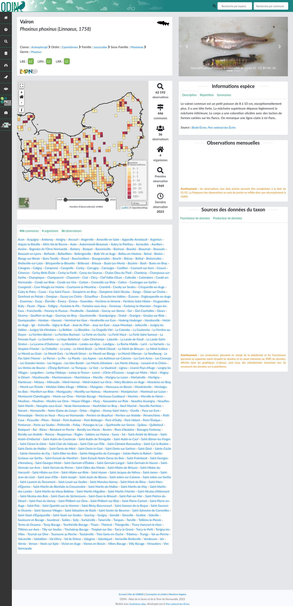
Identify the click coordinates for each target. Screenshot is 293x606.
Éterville (130, 306)
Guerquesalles (28, 330)
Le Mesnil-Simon (48, 368)
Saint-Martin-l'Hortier (91, 520)
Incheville (74, 335)
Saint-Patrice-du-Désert (153, 525)
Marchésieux (152, 392)
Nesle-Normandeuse (97, 425)
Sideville (66, 549)
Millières (36, 406)
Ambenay (49, 240)
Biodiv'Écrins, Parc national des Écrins (216, 128)
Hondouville (26, 335)
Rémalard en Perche (143, 449)
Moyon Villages (87, 420)
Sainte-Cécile (161, 473)
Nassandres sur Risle (125, 420)
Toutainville (42, 568)
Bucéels (78, 268)
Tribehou (92, 568)
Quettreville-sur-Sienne (45, 449)
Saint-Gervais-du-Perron (99, 492)
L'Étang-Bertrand (93, 382)
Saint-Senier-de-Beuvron (145, 539)
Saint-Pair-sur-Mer (121, 525)
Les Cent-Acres (141, 373)
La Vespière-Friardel (127, 358)
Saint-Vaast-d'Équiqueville (80, 544)
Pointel (119, 439)
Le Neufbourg (133, 368)
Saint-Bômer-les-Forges (121, 463)
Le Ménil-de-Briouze (92, 363)
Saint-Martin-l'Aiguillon (57, 520)
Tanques (40, 553)
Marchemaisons (129, 392)
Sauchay (140, 544)
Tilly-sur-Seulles (136, 558)
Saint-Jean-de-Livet (87, 501)
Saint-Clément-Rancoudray (100, 468)
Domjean (107, 301)
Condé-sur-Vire (76, 287)
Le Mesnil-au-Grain (148, 363)
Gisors (146, 320)
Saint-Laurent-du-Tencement (121, 506)
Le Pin (52, 373)
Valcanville (142, 568)
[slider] (65, 200)
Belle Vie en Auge (158, 254)
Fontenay (78, 316)
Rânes (122, 449)
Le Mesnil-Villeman (108, 368)
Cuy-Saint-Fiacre (95, 297)
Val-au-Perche (122, 568)
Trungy (105, 568)
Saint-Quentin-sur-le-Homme (69, 534)
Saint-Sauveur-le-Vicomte (35, 539)
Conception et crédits (157, 594)
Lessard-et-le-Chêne (32, 382)
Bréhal (69, 263)
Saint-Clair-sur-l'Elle (65, 468)
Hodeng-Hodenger (141, 330)
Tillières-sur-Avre (110, 558)
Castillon (85, 273)
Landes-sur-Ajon (29, 358)
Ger (111, 320)
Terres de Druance (102, 553)
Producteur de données (232, 219)
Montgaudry (26, 411)
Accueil (119, 594)
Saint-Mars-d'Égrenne (110, 511)
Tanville (54, 553)
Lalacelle (43, 354)
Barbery (112, 249)
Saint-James (63, 501)
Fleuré (131, 311)
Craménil (125, 292)
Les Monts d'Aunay (151, 377)
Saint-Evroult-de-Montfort (76, 482)
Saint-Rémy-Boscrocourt (110, 534)
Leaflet (125, 207)
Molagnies (52, 406)
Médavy (117, 396)
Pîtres (108, 439)
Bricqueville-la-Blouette (143, 263)
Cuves (77, 297)
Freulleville (53, 320)
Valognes (61, 572)
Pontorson (90, 444)
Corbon (95, 287)
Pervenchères (58, 439)
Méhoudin (133, 396)
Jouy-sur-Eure (137, 335)
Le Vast (132, 382)
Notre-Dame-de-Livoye (94, 430)
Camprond (155, 268)
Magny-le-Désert (82, 392)
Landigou (49, 358)
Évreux (156, 306)
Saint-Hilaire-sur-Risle (132, 496)
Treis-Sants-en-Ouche (68, 568)
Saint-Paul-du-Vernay (34, 530)
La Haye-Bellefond (146, 349)
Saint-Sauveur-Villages (71, 539)
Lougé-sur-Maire (46, 392)
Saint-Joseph (138, 501)
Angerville (93, 240)
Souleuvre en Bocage (89, 549)
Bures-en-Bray (106, 268)
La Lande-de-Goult (64, 354)
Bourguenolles (28, 263)
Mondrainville (103, 406)
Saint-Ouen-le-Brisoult (90, 525)
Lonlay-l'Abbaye (105, 387)
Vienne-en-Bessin (77, 577)
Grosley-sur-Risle (153, 325)
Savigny (154, 544)
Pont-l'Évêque (70, 444)
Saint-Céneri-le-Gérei (154, 463)
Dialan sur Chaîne (55, 301)
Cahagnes (125, 268)
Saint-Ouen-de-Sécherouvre (52, 525)
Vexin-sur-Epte (28, 577)
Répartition (209, 95)
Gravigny (133, 325)
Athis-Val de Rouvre (74, 244)
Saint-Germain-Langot (143, 487)
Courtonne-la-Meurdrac (100, 292)
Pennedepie (61, 434)
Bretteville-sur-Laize (111, 263)
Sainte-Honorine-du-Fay (36, 477)
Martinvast (101, 396)
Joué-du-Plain (115, 335)
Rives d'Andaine (59, 453)
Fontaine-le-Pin (28, 316)
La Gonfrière (121, 349)
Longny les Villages (61, 387)
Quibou (69, 449)
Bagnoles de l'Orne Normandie (83, 249)
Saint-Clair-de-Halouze (33, 468)
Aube (94, 244)
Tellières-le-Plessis (74, 553)
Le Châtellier (152, 358)
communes (30, 231)
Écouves (54, 306)
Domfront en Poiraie (84, 301)
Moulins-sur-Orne (61, 420)
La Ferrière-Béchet (106, 344)
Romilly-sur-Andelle (115, 453)
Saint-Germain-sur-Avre (63, 492)
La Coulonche (48, 344)
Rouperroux (153, 453)
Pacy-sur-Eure (40, 434)
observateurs (76, 231)
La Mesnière (158, 354)
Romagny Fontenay (86, 453)
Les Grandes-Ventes (47, 377)
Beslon (64, 259)
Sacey (63, 458)
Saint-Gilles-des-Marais (135, 492)
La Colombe (28, 344)
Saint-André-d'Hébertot (128, 458)
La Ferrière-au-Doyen (76, 344)
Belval (52, 259)
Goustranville (81, 325)
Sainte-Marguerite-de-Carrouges (108, 477)
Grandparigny (102, 325)
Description (190, 95)
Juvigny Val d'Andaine (93, 339)
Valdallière (159, 568)
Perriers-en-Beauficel (143, 434)
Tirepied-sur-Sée (42, 563)
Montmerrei (78, 411)
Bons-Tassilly (107, 259)
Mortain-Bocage (76, 415)
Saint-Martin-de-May (89, 515)
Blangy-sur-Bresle (84, 259)
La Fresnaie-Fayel (99, 349)
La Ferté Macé (40, 349)
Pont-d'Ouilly (29, 444)
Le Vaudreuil (148, 382)
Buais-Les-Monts (58, 268)
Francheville (153, 316)
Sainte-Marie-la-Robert (149, 477)
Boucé (123, 259)
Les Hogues (72, 377)
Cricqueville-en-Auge (32, 297)
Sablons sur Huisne (43, 458)
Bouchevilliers (140, 259)
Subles (127, 549)
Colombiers (146, 282)
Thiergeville (52, 558)
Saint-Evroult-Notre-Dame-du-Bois (121, 482)
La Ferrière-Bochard (135, 344)
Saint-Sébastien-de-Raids (107, 539)
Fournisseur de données (196, 219)
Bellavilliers (114, 254)
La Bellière (118, 339)
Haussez (60, 330)
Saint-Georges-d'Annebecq (38, 487)
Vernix (150, 572)
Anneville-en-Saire (115, 240)
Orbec (117, 430)
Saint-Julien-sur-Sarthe (82, 506)
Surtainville (152, 549)
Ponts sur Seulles (112, 444)
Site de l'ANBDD (134, 594)
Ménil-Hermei (152, 396)
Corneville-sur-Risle (116, 287)
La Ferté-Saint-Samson (68, 349)
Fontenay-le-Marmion (102, 316)
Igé (63, 335)
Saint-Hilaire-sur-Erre (99, 496)
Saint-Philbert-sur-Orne (68, 530)
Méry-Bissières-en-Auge (70, 401)
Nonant (50, 430)
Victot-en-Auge (52, 577)
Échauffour (150, 301)
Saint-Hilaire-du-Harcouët (64, 496)
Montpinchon (98, 411)
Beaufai (23, 254)
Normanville (67, 430)
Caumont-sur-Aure (107, 273)
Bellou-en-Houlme (32, 259)
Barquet (126, 249)
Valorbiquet (79, 572)
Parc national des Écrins (179, 603)
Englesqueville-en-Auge (78, 306)
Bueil (89, 268)
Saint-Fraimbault (159, 482)
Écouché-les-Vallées (31, 306)
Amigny (64, 240)
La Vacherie (103, 358)
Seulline (52, 549)
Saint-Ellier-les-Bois (69, 477)
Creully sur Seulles (147, 292)
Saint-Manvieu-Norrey (45, 511)
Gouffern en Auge (30, 325)
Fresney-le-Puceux (31, 320)
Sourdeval (113, 549)
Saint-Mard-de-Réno (78, 511)
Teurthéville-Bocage (153, 553)
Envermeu (105, 306)
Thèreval (35, 558)
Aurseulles (25, 249)
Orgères (130, 430)
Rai (114, 449)
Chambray (128, 278)
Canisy (39, 273)
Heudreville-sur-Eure (111, 330)
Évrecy (143, 306)
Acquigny (34, 240)
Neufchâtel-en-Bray (127, 425)
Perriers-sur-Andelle (32, 439)
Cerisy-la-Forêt (47, 278)
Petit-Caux (77, 439)
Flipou (142, 311)
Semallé (23, 549)
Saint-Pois (39, 534)
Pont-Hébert (49, 444)
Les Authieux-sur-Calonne (110, 373)
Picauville (94, 439)
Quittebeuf (84, 449)
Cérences (142, 273)
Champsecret (47, 282)
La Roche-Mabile (70, 358)
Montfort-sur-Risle (156, 406)
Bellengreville (134, 254)
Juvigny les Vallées (62, 339)
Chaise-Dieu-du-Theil (103, 278)
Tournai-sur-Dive (139, 563)
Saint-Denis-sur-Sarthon (114, 473)
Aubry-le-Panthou (147, 244)
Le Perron (38, 373)
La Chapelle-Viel (158, 339)
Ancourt (77, 240)
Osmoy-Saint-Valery (152, 430)
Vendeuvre (128, 572)
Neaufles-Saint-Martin (33, 425)
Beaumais (37, 254)
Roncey (137, 453)
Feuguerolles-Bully (111, 311)
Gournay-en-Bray (57, 325)
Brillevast (24, 268)
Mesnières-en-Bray (103, 401)
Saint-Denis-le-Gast (81, 473)
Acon (21, 240)
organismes (53, 231)
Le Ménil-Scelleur (121, 363)
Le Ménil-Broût (38, 363)
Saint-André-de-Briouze (93, 458)
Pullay (147, 444)
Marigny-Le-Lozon (44, 396)
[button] (21, 97)
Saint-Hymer (158, 496)
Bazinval (160, 249)
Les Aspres (82, 373)
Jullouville (40, 339)
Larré (88, 358)
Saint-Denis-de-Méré (49, 473)
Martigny (85, 396)
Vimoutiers (142, 577)
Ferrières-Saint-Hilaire (80, 311)
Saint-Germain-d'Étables (108, 487)
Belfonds (98, 254)
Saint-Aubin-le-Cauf (88, 463)
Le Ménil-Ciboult (63, 363)
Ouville (23, 434)
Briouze (39, 268)
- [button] (22, 102)
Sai (72, 458)
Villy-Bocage (123, 577)
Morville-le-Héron (148, 415)
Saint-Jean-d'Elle (114, 501)
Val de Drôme (43, 572)
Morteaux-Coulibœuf (104, 415)
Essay (118, 306)
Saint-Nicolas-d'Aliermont (126, 520)
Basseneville (143, 249)
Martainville (68, 396)
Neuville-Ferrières (30, 430)
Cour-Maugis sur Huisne (64, 292)
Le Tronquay (116, 382)
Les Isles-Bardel (93, 377)
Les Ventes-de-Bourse (64, 382)
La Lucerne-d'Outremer (131, 354)
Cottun (137, 287)
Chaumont (66, 282)
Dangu (35, 301)
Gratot (119, 325)
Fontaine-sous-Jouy (55, 316)
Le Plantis (65, 373)
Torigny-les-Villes (113, 563)
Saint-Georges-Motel (74, 487)
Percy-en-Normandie (111, 434)
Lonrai (149, 387)
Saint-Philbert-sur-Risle (104, 530)
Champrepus (26, 282)
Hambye (46, 330)
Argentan (24, 244)
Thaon (22, 558)
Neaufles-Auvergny (155, 420)
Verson (162, 572)
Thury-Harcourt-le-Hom (79, 558)
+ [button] (22, 92)
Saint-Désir (141, 473)
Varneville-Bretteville (103, 572)
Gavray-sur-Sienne (94, 320)
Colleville (129, 282)
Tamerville (25, 553)
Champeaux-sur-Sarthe (153, 278)
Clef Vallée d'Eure (108, 282)
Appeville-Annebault (145, 240)
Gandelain (71, 320)
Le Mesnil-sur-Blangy (77, 368)
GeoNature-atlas (136, 603)
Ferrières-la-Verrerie (48, 311)
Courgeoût (37, 292)
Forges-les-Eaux (131, 316)
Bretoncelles (85, 263)
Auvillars (41, 249)
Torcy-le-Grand (67, 563)
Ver (140, 572)
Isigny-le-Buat (93, 335)
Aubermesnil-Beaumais (117, 244)
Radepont (102, 449)
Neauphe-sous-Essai (66, 425)
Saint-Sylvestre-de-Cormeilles (38, 544)
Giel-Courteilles (128, 320)
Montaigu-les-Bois (128, 406)
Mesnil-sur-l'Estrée (132, 401)
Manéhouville (106, 392)
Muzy (104, 420)
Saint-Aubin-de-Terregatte (54, 463)
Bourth (45, 263)
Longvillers (84, 387)
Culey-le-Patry (60, 297)
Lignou (164, 382)
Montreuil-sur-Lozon (125, 411)
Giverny (158, 320)
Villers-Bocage (102, 577)
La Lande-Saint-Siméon (96, 354)
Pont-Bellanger (160, 439)
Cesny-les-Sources (73, 278)
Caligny (140, 268)
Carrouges (70, 273)
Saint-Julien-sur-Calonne (47, 506)
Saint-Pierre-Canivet (136, 530)
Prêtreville (134, 444)
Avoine (54, 249)
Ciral (80, 282)
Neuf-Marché (153, 425)
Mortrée (127, 415)
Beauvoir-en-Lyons (76, 254)
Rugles (22, 458)
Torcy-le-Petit (89, 563)
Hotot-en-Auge (48, 335)
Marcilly (23, 396)
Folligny (155, 311)
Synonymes (228, 95)
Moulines (24, 420)
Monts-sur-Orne (50, 415)
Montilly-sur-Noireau (52, 411)
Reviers (40, 453)
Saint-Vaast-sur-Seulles (116, 544)
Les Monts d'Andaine (121, 377)
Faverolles (25, 311)
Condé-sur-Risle (52, 287)
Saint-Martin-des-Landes (124, 515)
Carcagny (53, 273)
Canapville (25, 273)
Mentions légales (180, 594)
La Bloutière (136, 339)
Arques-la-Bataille (45, 244)
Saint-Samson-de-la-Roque (147, 534)
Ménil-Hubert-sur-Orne (34, 401)
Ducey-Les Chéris (128, 301)
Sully (138, 549)
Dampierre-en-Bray (123, 297)
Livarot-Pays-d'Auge (32, 387)
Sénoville (37, 549)
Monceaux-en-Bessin (76, 406)
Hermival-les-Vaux (81, 330)
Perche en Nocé (83, 434)
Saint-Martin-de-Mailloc (55, 515)
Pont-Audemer (137, 439)
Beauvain (53, 254)
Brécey (57, 263)
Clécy (89, 282)
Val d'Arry (24, 572)
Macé (64, 392)
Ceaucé (128, 273)
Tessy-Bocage (127, 553)
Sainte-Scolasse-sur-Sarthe (36, 482)
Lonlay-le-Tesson (130, 387)
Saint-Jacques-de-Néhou (35, 501)
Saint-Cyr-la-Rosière (136, 468)
